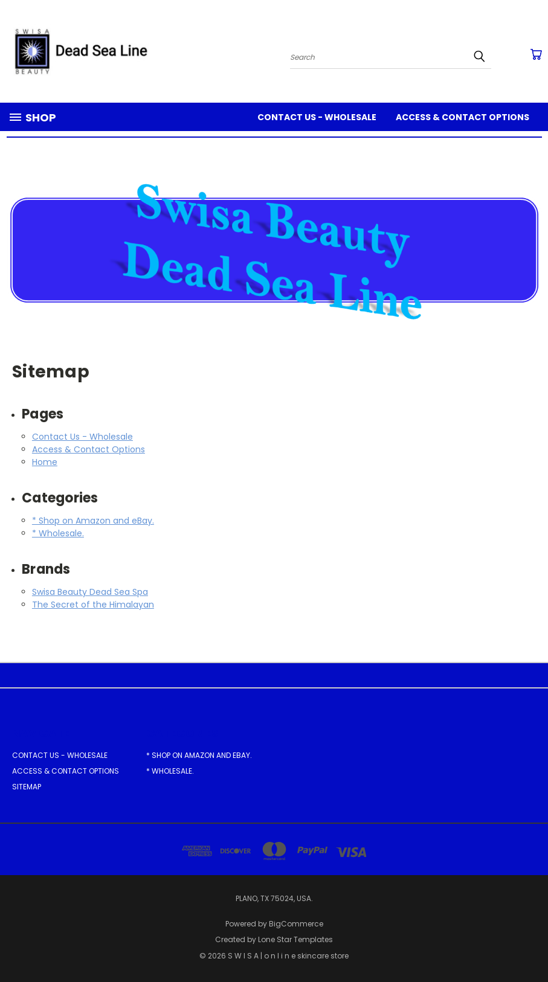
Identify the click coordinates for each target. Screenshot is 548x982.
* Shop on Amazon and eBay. (93, 521)
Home (44, 462)
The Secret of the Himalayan (93, 605)
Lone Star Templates (295, 939)
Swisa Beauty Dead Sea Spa (90, 592)
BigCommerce (296, 924)
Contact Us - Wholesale (316, 117)
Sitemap (26, 786)
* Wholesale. (58, 533)
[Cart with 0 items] (536, 54)
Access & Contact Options (462, 117)
